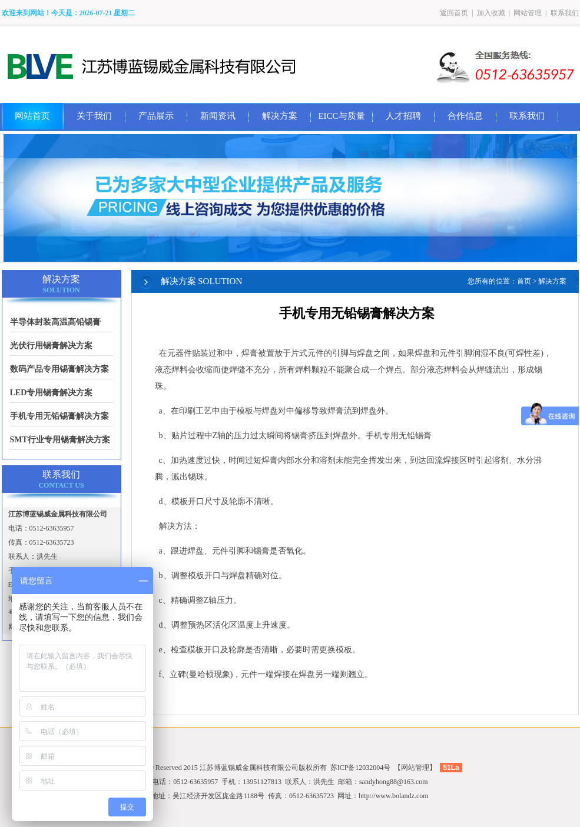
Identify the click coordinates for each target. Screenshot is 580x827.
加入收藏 (491, 13)
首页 (524, 281)
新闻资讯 (218, 116)
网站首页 (32, 116)
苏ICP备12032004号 (360, 767)
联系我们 (565, 13)
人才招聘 (403, 116)
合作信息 (465, 116)
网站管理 (527, 13)
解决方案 (279, 116)
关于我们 (94, 116)
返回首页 (454, 13)
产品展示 (156, 116)
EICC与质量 (341, 116)
